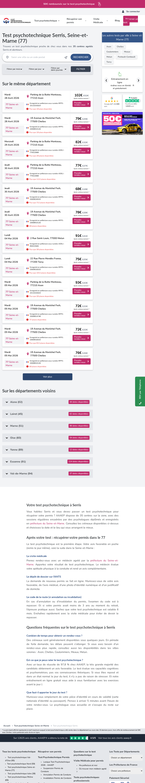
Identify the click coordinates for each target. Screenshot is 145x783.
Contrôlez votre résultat (122, 703)
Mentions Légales (10, 775)
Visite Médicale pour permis (89, 667)
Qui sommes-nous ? (16, 733)
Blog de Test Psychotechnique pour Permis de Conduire (54, 735)
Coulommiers (112, 51)
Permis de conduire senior (54, 722)
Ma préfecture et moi (88, 672)
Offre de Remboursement (63, 775)
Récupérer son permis (49, 658)
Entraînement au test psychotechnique (49, 692)
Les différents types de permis (56, 715)
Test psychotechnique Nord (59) (21, 670)
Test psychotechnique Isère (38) (21, 680)
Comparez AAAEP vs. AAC (19, 740)
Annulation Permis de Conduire (57, 681)
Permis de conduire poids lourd (57, 718)
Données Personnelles (38, 775)
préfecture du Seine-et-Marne (47, 430)
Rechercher (80, 57)
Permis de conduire (48, 707)
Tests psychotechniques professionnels (86, 686)
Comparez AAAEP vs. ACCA (20, 743)
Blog (117, 20)
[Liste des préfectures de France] (126, 678)
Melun (109, 56)
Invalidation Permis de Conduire (57, 685)
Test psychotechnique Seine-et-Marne (31, 632)
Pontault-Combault (126, 56)
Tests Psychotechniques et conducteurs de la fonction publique (89, 695)
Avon (108, 46)
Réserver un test (130, 20)
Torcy (108, 62)
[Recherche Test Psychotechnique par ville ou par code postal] (36, 57)
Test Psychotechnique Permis (54, 664)
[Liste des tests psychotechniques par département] (126, 664)
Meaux (127, 51)
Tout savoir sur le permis (54, 711)
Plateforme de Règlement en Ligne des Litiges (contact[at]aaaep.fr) (106, 775)
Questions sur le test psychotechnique (85, 660)
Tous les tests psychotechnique (19, 658)
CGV (23, 775)
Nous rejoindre (14, 737)
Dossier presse (14, 730)
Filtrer (80, 69)
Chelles (120, 46)
